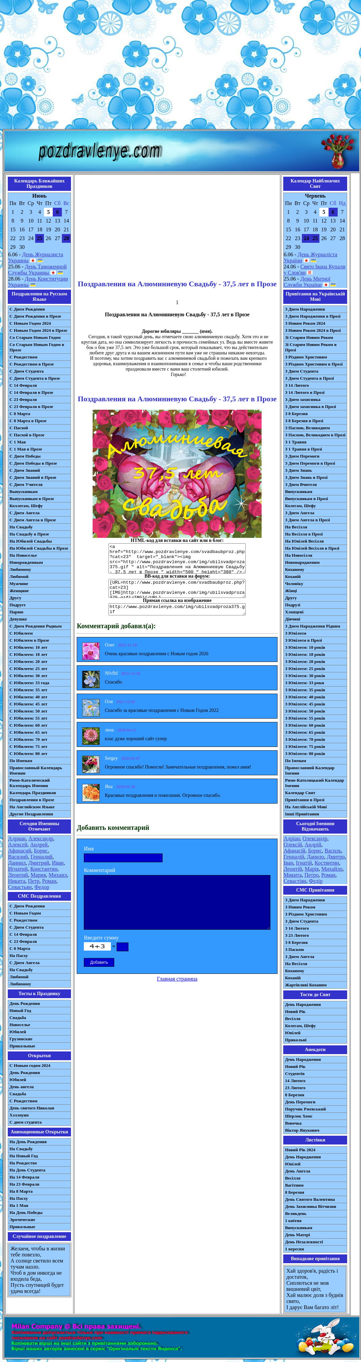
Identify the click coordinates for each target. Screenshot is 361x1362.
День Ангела (297, 1170)
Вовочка (293, 1123)
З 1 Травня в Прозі (303, 449)
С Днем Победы (25, 456)
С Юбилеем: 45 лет (28, 703)
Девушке (18, 618)
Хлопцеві (294, 611)
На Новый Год (23, 1155)
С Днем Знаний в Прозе (32, 477)
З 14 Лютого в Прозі (304, 392)
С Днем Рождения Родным (35, 626)
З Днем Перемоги (302, 456)
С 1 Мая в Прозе (25, 449)
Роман (49, 881)
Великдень (295, 1213)
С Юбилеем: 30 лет (28, 675)
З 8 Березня (296, 413)
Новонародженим (302, 562)
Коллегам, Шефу (26, 505)
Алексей (17, 844)
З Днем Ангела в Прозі (307, 519)
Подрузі (292, 604)
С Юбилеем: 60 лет (28, 725)
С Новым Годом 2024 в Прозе (38, 330)
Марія (312, 869)
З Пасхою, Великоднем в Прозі (315, 434)
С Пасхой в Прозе (26, 434)
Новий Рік (295, 1011)
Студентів (295, 1073)
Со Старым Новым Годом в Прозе (36, 347)
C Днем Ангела (24, 962)
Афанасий (19, 850)
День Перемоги (300, 1101)
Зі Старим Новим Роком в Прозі (311, 347)
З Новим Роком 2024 (305, 323)
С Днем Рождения (27, 309)
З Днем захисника (302, 399)
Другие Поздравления (31, 813)
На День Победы (26, 1212)
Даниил (17, 863)
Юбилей (17, 1031)
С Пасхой (18, 427)
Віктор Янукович (302, 1130)
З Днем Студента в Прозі (309, 378)
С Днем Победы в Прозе (33, 463)
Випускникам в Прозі (306, 498)
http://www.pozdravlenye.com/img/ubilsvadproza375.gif (177, 609)
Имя (89, 848)
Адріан (292, 838)
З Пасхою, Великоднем (307, 427)
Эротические (22, 1219)
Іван (288, 863)
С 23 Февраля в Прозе (31, 406)
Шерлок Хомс (298, 1116)
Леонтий (18, 875)
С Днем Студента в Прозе (34, 378)
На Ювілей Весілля (304, 541)
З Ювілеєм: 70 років (305, 739)
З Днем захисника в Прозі (310, 406)
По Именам (20, 760)
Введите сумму (101, 937)
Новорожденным (26, 562)
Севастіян (295, 881)
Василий (18, 857)
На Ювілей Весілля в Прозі (312, 548)
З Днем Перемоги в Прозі (310, 463)
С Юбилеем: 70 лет (28, 739)
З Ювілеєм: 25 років (305, 668)
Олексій (293, 844)
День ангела (21, 1086)
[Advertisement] (179, 66)
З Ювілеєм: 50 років (305, 711)
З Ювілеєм (295, 633)
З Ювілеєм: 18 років (305, 654)
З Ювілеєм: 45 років (305, 703)
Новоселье (19, 1024)
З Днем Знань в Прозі (306, 477)
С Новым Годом (25, 913)
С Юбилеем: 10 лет (28, 647)
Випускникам (298, 491)
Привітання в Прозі (304, 799)
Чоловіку (294, 583)
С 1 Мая (17, 441)
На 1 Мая (18, 1205)
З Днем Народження (305, 309)
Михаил (58, 875)
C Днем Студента (26, 927)
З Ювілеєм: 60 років (305, 725)
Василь (332, 850)
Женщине (19, 590)
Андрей (39, 844)
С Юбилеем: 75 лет (28, 746)
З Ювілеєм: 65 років (305, 732)
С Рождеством (23, 356)
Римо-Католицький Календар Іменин (314, 783)
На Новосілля (298, 555)
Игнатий (17, 869)
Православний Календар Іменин (309, 770)
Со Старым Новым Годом (35, 337)
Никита (16, 881)
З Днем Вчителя (301, 484)
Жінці (291, 590)
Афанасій (294, 850)
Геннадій (294, 857)
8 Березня (294, 1094)
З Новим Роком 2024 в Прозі (313, 330)
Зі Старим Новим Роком (309, 337)
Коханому (294, 569)
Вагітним (294, 1185)
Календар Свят (300, 792)
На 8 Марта (21, 1191)
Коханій (292, 576)
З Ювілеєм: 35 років (305, 689)
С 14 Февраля (23, 385)
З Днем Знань (298, 470)
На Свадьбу (21, 526)
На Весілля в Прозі (304, 534)
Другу (15, 597)
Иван (58, 863)
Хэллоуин (19, 1115)
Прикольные (22, 1045)
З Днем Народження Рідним (312, 626)
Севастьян (20, 887)
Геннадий (42, 857)
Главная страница (177, 979)
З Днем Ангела (299, 512)
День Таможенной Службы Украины (37, 270)
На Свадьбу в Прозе (29, 534)
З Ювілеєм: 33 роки (304, 682)
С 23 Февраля (23, 399)
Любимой (18, 576)
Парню (16, 611)
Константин (43, 869)
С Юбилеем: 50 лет (28, 711)
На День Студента (27, 1169)
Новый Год (20, 1010)
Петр (34, 881)
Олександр (315, 838)
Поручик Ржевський (305, 1108)
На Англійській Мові (306, 806)
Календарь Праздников (32, 792)
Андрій (313, 844)
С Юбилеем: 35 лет (28, 689)
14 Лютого (295, 1080)
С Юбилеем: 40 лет (28, 696)
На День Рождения (28, 1141)
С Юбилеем (21, 633)
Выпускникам (23, 491)
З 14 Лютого (297, 385)
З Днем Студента (301, 371)
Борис (41, 850)
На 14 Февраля (24, 1177)
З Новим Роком (300, 906)
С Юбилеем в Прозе (29, 640)
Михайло (331, 869)
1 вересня (294, 1248)
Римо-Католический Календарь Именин (29, 783)
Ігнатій (304, 863)
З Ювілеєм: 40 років (305, 696)
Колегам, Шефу (300, 505)
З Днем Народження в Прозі (312, 316)
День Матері (297, 1234)
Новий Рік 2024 (300, 1149)
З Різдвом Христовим (306, 356)
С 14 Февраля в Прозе (31, 392)
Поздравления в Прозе (31, 799)
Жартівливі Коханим (306, 984)
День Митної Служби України (307, 282)
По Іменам (295, 760)
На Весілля (296, 526)
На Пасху (18, 955)
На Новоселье (23, 555)
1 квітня (293, 1220)
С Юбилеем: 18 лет (28, 654)
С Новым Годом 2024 (30, 323)
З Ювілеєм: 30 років (305, 675)
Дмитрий (38, 863)
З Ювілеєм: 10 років (305, 647)
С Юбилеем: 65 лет (28, 732)
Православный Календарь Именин (35, 770)
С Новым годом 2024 (29, 1065)
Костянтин (327, 863)
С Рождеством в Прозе (31, 364)
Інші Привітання (302, 813)
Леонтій (293, 869)
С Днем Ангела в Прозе (32, 519)
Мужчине (18, 583)
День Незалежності (304, 1241)
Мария (38, 875)
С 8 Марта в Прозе (28, 420)
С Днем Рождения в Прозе (35, 316)
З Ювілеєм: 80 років (305, 753)
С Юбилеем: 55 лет (28, 718)
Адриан (17, 838)
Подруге (17, 604)
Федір (315, 881)
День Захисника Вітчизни (310, 1206)
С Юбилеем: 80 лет (28, 753)
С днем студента (25, 1122)
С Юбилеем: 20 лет (28, 661)
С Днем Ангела (24, 512)
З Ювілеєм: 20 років (305, 661)
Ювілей (292, 1032)
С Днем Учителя (26, 484)
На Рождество (23, 1162)
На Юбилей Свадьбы (30, 541)
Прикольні (296, 1039)
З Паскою (294, 949)
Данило (315, 857)
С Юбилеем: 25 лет (28, 668)
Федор (41, 887)
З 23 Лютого (297, 935)
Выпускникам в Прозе (31, 498)
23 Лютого (295, 1087)
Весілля (292, 1018)
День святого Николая (31, 1107)
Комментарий (99, 870)
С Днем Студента (26, 371)
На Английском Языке (31, 806)
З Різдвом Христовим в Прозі (313, 364)
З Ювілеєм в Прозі (303, 640)
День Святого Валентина (310, 1199)
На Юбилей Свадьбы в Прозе (38, 548)
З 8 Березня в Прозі (304, 420)
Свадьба (17, 1017)
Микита (293, 875)
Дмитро (336, 857)
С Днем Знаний (24, 470)
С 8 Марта (19, 413)
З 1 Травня (295, 441)
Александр (40, 838)
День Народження (303, 1004)
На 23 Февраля (24, 1184)
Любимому (20, 569)
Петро (312, 875)
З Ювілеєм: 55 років (305, 718)
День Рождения (24, 1003)
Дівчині (292, 618)
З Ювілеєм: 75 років (305, 746)
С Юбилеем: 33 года (29, 682)
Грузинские (20, 1038)
